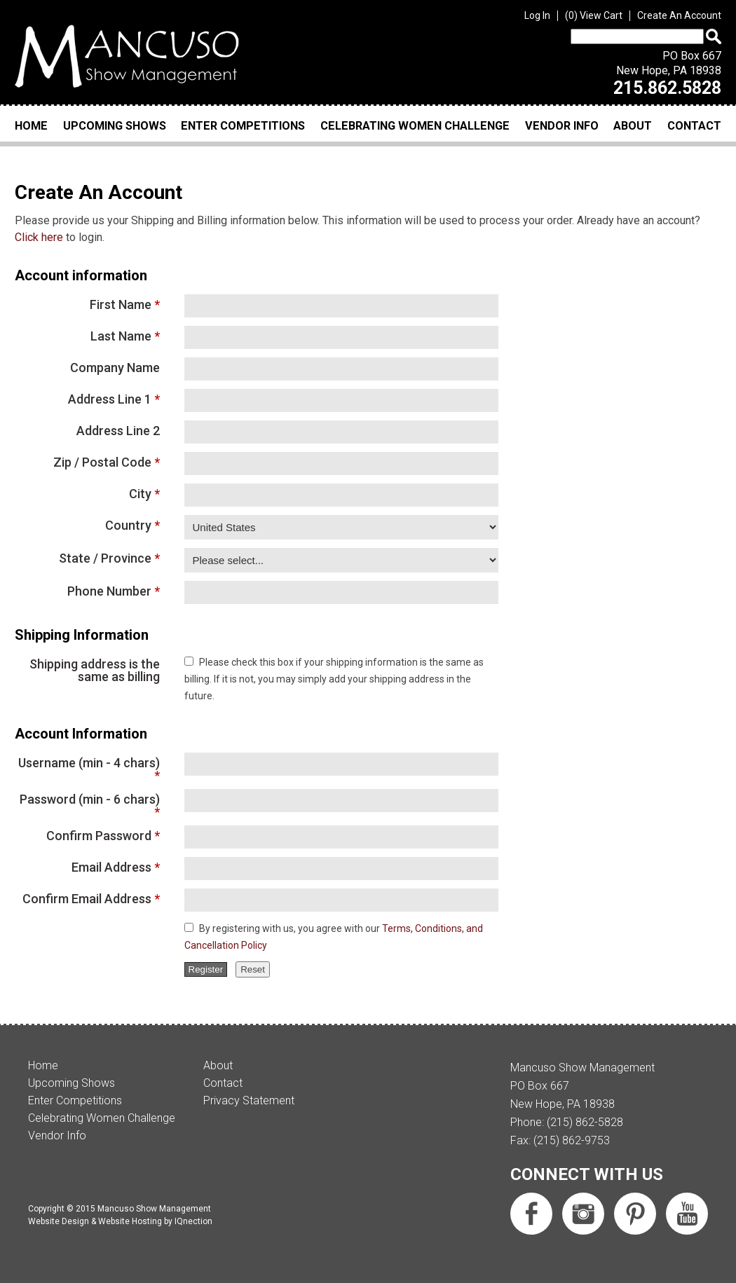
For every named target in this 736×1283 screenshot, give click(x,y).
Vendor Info (562, 125)
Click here (39, 237)
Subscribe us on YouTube (687, 1214)
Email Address (111, 867)
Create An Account (679, 15)
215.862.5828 (667, 88)
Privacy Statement (248, 1100)
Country (128, 525)
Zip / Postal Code (102, 462)
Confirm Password (98, 835)
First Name (120, 304)
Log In (537, 15)
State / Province (105, 558)
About (632, 125)
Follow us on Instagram (583, 1214)
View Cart (593, 15)
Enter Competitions (243, 125)
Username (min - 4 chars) (89, 762)
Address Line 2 (118, 430)
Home (31, 125)
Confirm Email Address (86, 898)
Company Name (115, 367)
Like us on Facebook (531, 1214)
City (140, 493)
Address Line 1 (109, 399)
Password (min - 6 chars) (90, 799)
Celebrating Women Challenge (415, 125)
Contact (694, 125)
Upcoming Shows (114, 125)
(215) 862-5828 (585, 1122)
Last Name (120, 336)
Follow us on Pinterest (635, 1214)
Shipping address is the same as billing (94, 670)
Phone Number (109, 591)
